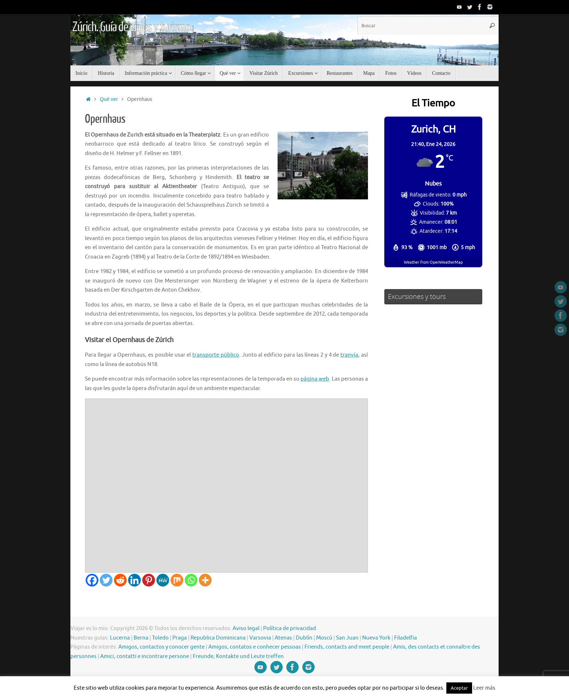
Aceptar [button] (459, 688)
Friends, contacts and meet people (346, 647)
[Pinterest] (148, 580)
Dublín (304, 637)
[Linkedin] (134, 580)
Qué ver (109, 99)
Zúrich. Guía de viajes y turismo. (132, 27)
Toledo (160, 637)
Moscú (324, 637)
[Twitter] (106, 580)
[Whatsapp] (191, 580)
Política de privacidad (289, 628)
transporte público (215, 355)
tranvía (349, 355)
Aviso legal (246, 628)
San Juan (347, 637)
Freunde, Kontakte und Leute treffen (238, 656)
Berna (141, 637)
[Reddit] (120, 580)
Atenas (283, 637)
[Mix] (177, 580)
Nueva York (376, 637)
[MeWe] (162, 580)
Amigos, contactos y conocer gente (161, 647)
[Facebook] (92, 580)
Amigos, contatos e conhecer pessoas (254, 647)
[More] (205, 580)
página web (314, 379)
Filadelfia (405, 637)
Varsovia (260, 637)
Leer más (484, 688)
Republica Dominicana (218, 637)
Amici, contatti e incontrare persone (144, 656)
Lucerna (120, 637)
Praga (179, 637)
